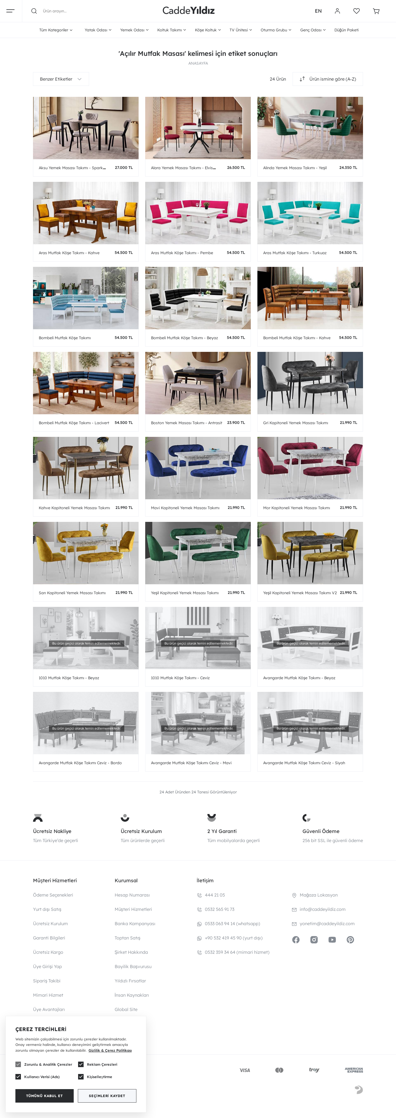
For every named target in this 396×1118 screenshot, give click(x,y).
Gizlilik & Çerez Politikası (110, 1050)
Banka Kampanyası (135, 923)
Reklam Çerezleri (97, 1064)
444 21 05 (215, 895)
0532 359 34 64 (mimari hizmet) (237, 952)
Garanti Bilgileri (49, 938)
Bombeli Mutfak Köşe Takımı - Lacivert (74, 422)
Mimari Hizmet (48, 995)
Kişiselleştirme (95, 1077)
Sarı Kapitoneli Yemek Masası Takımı (72, 592)
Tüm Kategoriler (55, 30)
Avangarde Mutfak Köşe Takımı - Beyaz (299, 677)
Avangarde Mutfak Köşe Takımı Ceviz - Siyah (304, 762)
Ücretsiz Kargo (48, 952)
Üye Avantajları (49, 1009)
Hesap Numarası (132, 895)
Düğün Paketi (346, 30)
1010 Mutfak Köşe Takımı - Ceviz (180, 677)
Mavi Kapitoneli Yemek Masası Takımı (185, 507)
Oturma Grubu (276, 30)
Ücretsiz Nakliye (52, 831)
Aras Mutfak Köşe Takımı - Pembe (182, 252)
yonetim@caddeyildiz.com (327, 923)
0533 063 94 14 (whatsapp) (232, 923)
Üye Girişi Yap (47, 966)
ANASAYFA (198, 63)
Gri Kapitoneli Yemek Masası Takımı (295, 422)
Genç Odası (313, 30)
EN (318, 11)
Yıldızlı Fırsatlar (130, 980)
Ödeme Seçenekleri (53, 895)
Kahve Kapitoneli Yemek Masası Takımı (74, 507)
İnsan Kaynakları (132, 995)
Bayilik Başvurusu (133, 966)
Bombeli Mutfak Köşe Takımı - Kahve (297, 337)
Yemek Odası (134, 30)
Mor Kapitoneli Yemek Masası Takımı (296, 507)
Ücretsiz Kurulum (141, 831)
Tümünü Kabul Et (44, 1096)
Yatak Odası (98, 30)
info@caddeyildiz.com (323, 909)
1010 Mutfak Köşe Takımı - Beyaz (69, 677)
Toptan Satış (128, 938)
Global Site (126, 1009)
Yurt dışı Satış (47, 909)
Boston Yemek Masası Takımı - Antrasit (186, 422)
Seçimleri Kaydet (107, 1096)
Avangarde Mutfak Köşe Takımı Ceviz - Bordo (80, 762)
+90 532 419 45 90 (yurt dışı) (234, 938)
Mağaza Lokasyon (319, 895)
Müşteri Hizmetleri (133, 909)
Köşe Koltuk (208, 30)
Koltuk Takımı (171, 30)
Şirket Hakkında (131, 952)
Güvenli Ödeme (321, 831)
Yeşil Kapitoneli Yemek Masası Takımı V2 (300, 592)
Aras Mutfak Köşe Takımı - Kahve (69, 252)
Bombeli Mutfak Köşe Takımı (65, 337)
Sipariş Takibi (47, 980)
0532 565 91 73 (219, 909)
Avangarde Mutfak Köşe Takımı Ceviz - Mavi (191, 762)
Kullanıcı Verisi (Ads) (37, 1077)
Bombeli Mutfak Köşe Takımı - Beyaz (184, 337)
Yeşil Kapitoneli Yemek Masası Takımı (185, 592)
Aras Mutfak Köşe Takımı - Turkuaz (295, 252)
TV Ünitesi (241, 30)
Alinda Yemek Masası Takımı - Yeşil (295, 167)
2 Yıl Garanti (222, 831)
